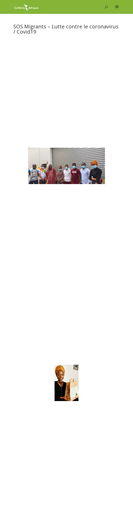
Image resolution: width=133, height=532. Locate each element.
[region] (66, 166)
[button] (28, 166)
